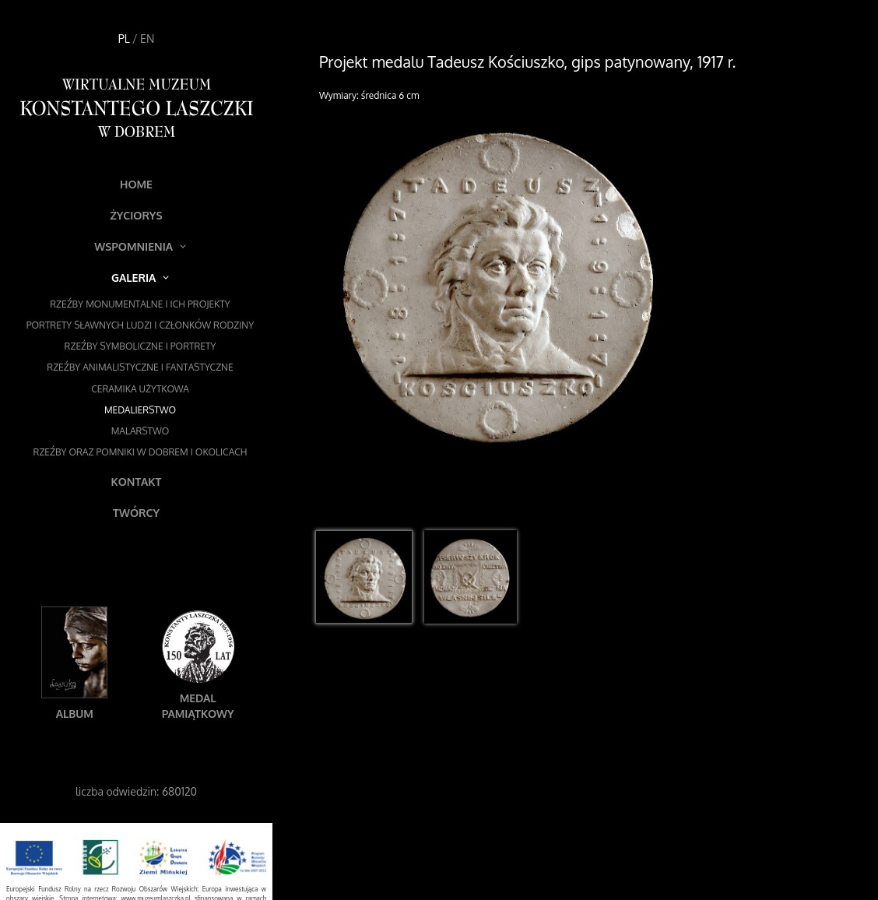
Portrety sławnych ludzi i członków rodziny (140, 325)
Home (136, 184)
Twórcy (136, 512)
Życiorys (136, 215)
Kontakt (136, 481)
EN (147, 38)
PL (124, 38)
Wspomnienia (140, 246)
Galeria (140, 277)
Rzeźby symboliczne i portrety (140, 346)
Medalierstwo (140, 410)
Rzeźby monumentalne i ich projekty (140, 304)
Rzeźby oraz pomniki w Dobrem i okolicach (140, 452)
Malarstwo (140, 431)
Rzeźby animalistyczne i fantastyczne (140, 367)
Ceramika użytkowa (140, 389)
